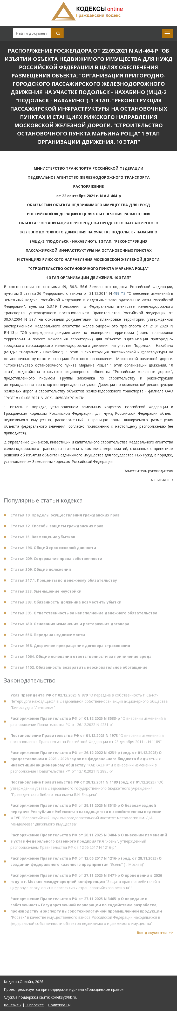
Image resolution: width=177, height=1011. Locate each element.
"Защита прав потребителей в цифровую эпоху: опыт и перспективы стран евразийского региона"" (86, 884)
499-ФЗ (119, 293)
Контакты (12, 1004)
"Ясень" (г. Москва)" (86, 863)
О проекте (34, 1004)
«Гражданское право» (104, 989)
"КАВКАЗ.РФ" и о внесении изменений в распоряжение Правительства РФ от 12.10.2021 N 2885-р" (86, 764)
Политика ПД (59, 1004)
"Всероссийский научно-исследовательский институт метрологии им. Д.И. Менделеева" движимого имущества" (85, 817)
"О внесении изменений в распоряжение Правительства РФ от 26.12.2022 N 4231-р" (88, 723)
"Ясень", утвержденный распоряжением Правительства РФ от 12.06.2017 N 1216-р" (88, 843)
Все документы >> (155, 935)
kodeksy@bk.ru (63, 997)
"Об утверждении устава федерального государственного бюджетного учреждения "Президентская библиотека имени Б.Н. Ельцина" (87, 790)
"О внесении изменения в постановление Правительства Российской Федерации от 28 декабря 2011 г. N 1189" (87, 741)
